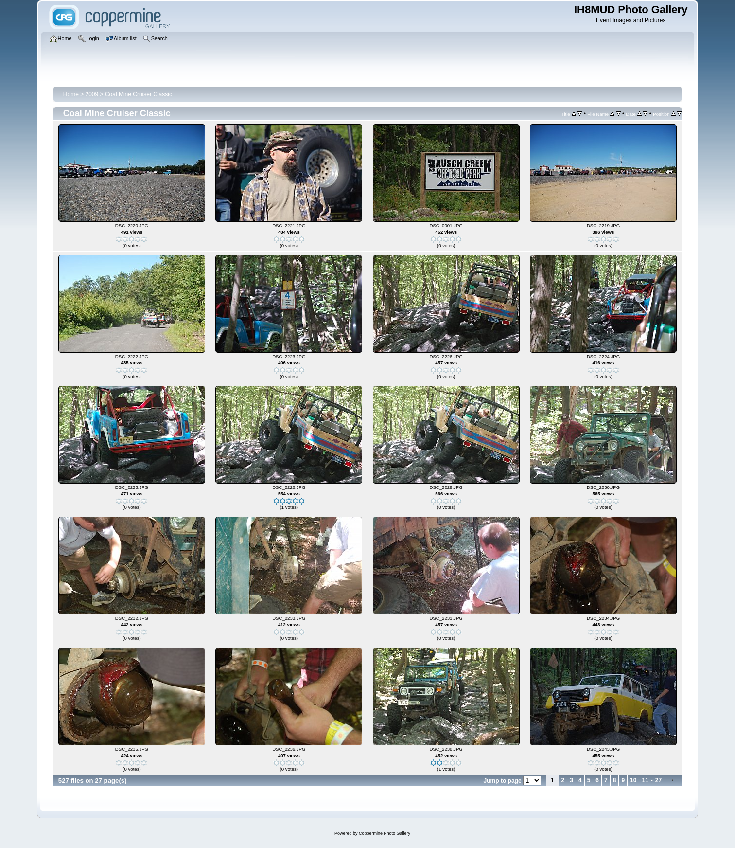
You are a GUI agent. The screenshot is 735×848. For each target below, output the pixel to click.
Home (71, 94)
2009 (92, 94)
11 (645, 780)
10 (633, 780)
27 (658, 780)
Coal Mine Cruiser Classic (138, 94)
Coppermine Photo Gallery (384, 833)
